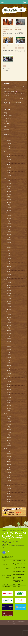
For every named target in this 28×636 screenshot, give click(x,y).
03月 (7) (9, 320)
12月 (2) (9, 175)
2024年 (5, 178)
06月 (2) (9, 194)
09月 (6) (9, 269)
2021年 (5, 279)
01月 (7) (9, 451)
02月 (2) (9, 156)
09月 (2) (9, 170)
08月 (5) (9, 330)
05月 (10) (9, 293)
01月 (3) (9, 247)
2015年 (5, 483)
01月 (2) (9, 180)
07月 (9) (9, 298)
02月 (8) (9, 317)
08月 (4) (9, 365)
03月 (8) (9, 253)
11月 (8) (9, 274)
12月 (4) (9, 501)
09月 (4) (9, 333)
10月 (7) (9, 405)
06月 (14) (9, 295)
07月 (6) (9, 328)
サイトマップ (13, 621)
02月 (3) (9, 143)
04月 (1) (9, 148)
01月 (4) (9, 282)
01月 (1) (9, 140)
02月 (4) (9, 418)
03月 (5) (9, 287)
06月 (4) (9, 325)
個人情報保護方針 (21, 621)
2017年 (5, 413)
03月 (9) (9, 186)
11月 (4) (9, 207)
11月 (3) (9, 172)
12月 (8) (9, 480)
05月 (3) (9, 164)
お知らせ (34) (7, 129)
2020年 (5, 312)
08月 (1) (9, 400)
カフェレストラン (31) (9, 115)
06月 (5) (9, 360)
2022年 (5, 245)
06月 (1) (9, 464)
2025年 (5, 151)
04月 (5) (9, 188)
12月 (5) (9, 242)
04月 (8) (9, 424)
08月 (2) (9, 199)
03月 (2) (9, 146)
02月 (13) (9, 250)
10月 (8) (9, 370)
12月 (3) (9, 210)
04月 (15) (9, 255)
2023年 (5, 213)
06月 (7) (9, 229)
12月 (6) (9, 341)
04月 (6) (9, 459)
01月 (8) (9, 381)
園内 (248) (6, 123)
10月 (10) (9, 303)
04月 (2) (9, 223)
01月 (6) (9, 314)
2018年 (5, 378)
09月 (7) (9, 437)
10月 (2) (9, 205)
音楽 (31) (6, 121)
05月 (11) (9, 258)
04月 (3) (9, 162)
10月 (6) (9, 271)
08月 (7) (9, 266)
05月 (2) (9, 357)
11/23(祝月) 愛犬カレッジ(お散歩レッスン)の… (20, 34)
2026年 (5, 138)
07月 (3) (9, 231)
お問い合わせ (15, 623)
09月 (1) (9, 237)
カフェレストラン (6, 29)
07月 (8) (9, 263)
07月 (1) (9, 167)
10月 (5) (9, 336)
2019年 (5, 344)
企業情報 (7, 621)
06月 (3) (9, 394)
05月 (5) (9, 191)
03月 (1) (9, 159)
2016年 (5, 448)
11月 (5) (9, 338)
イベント (19, 29)
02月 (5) (9, 349)
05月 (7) (9, 226)
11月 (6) (9, 239)
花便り (5, 126)
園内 (5, 31)
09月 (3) (9, 402)
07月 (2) (9, 196)
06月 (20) (9, 261)
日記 (3, 47)
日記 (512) (6, 113)
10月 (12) (9, 440)
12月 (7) (9, 445)
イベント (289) (7, 118)
